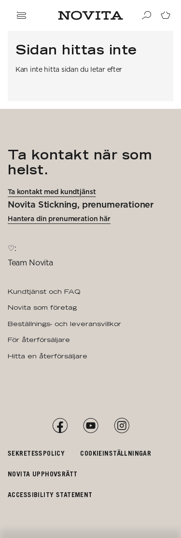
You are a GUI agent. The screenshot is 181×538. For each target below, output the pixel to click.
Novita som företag (42, 307)
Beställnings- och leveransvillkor (64, 324)
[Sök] (146, 15)
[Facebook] (60, 425)
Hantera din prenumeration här (59, 219)
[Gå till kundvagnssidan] (165, 15)
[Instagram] (121, 425)
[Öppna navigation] (21, 15)
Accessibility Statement (50, 494)
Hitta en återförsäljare (47, 356)
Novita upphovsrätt (43, 474)
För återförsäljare (39, 339)
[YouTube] (90, 425)
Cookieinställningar (115, 453)
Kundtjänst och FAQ (44, 291)
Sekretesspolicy (36, 453)
